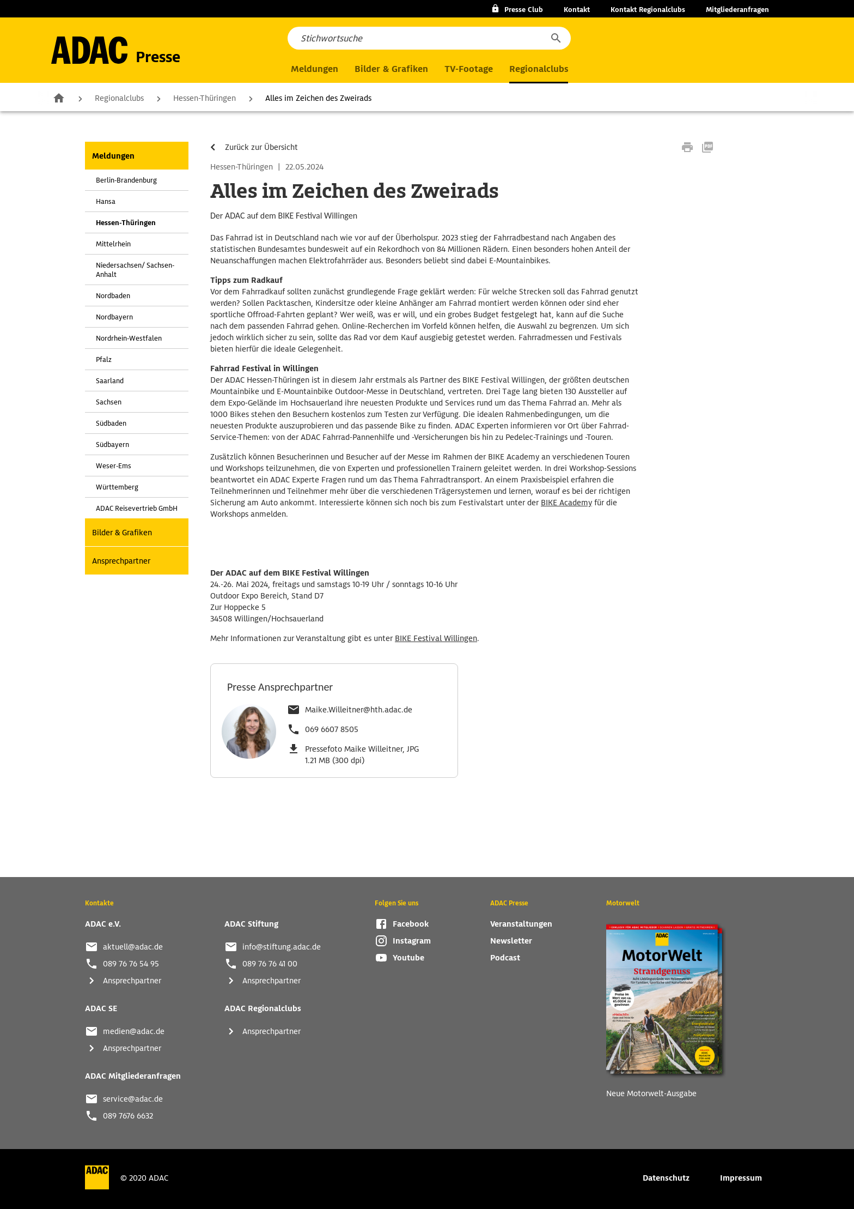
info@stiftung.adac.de (281, 947)
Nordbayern (114, 317)
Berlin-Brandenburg (126, 180)
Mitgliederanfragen (737, 9)
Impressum (741, 1178)
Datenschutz (666, 1178)
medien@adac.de (133, 1031)
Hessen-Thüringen (204, 98)
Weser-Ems (113, 465)
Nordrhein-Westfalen (129, 338)
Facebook (411, 924)
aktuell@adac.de (133, 947)
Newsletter (511, 941)
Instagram (412, 941)
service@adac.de (133, 1099)
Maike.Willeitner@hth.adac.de (358, 710)
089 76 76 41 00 (269, 964)
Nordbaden (113, 295)
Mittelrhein (113, 244)
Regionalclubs (119, 98)
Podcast (505, 958)
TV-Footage (468, 69)
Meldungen (113, 156)
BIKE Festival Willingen (436, 638)
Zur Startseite (58, 97)
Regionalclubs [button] (538, 69)
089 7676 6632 (128, 1116)
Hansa (105, 201)
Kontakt (577, 9)
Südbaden (111, 423)
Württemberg (117, 487)
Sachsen (108, 402)
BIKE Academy (566, 502)
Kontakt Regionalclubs (648, 9)
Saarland (110, 380)
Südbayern (112, 444)
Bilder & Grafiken (391, 69)
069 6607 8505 (331, 729)
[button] (555, 38)
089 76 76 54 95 (131, 964)
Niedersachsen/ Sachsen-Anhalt (135, 270)
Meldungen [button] (314, 69)
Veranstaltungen (521, 924)
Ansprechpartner (121, 561)
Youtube (408, 958)
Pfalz (104, 359)
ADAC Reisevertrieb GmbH (137, 508)
